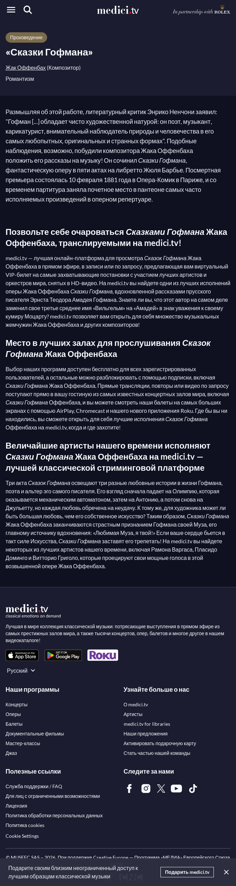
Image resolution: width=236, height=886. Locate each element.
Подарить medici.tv (187, 872)
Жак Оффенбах (26, 67)
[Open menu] (11, 9)
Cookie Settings (22, 836)
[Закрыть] (225, 872)
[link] (22, 655)
